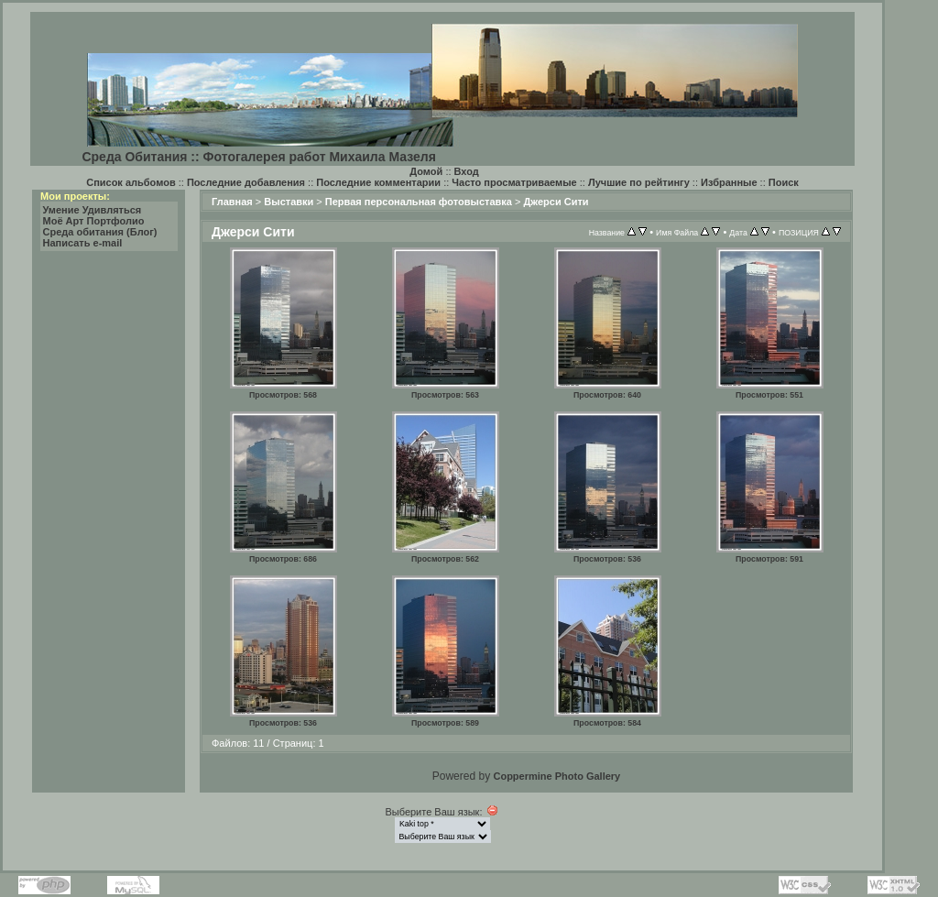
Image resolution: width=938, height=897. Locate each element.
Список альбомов (130, 182)
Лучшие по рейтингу (639, 182)
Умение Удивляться (92, 209)
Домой (425, 171)
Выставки (288, 201)
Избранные (729, 182)
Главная (232, 201)
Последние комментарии (378, 182)
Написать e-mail (83, 242)
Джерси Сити (555, 201)
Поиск (784, 182)
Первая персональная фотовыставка (418, 201)
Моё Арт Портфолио (94, 220)
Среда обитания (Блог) (100, 231)
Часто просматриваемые (514, 182)
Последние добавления (246, 182)
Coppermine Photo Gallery (556, 776)
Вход (466, 171)
